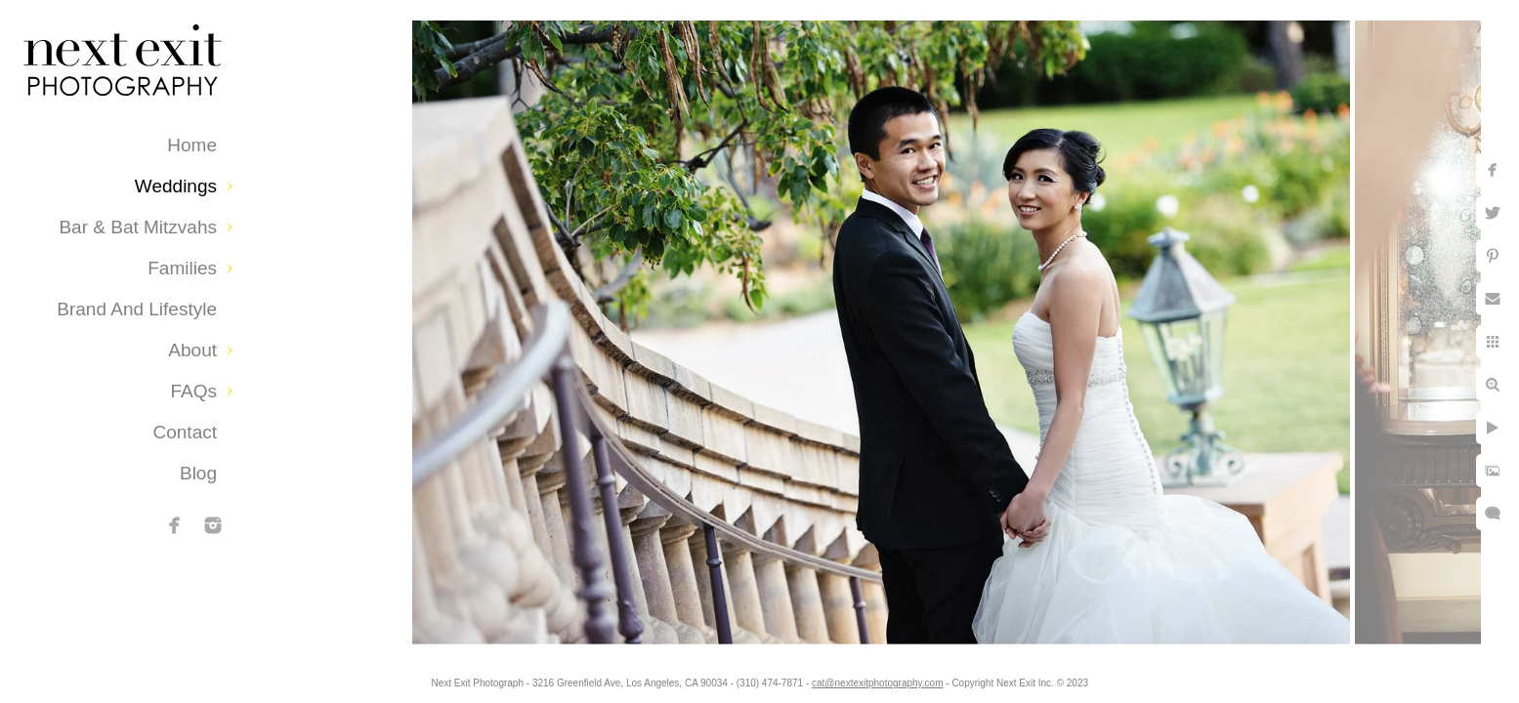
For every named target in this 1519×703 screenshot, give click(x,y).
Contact (185, 432)
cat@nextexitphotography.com (877, 683)
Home (192, 145)
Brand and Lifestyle (137, 309)
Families (182, 268)
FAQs (193, 391)
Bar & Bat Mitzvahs (138, 227)
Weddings (176, 186)
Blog (198, 473)
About (192, 350)
